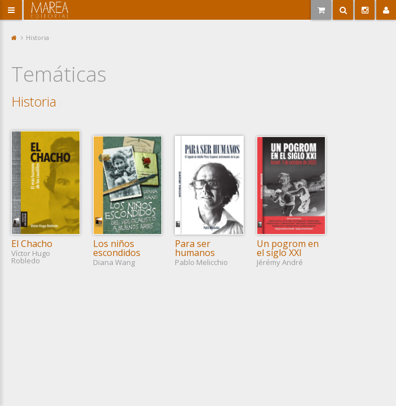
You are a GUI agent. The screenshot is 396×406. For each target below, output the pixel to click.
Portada (14, 37)
